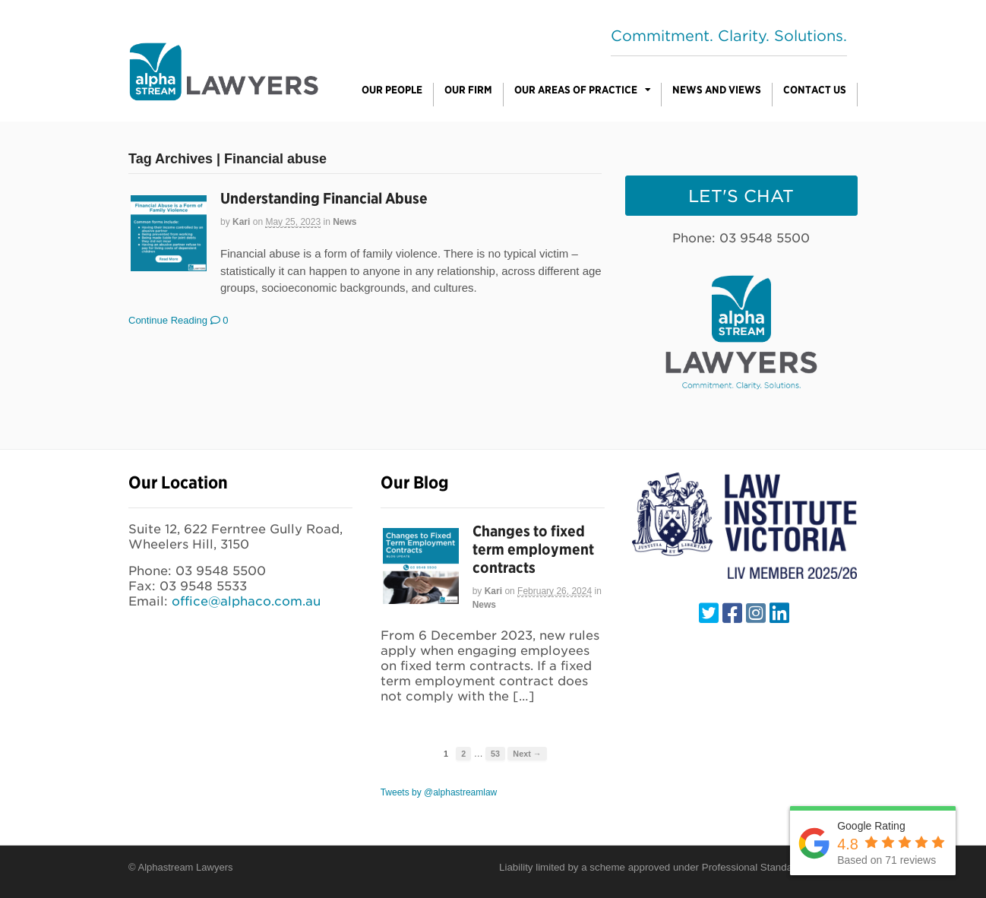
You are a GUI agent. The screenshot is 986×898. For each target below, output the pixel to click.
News (344, 222)
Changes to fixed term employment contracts (533, 549)
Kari (241, 222)
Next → (527, 753)
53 (495, 753)
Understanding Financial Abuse (324, 198)
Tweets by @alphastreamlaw (439, 792)
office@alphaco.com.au (246, 601)
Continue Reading (167, 320)
